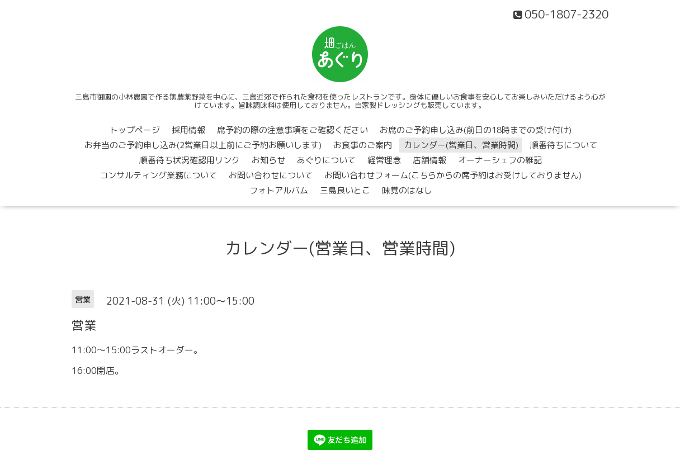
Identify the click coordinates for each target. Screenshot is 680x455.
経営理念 (384, 160)
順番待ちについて (563, 145)
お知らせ (268, 160)
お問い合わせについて (271, 175)
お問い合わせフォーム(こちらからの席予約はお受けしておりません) (453, 175)
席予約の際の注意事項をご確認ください (292, 130)
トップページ (135, 130)
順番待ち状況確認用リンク (189, 160)
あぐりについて (326, 160)
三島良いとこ (345, 190)
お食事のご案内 (362, 145)
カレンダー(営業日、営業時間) (461, 145)
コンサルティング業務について (158, 175)
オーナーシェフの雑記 (500, 160)
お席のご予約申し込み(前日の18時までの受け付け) (476, 130)
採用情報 (188, 130)
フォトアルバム (278, 190)
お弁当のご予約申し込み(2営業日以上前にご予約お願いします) (203, 145)
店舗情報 (429, 160)
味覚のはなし (407, 190)
